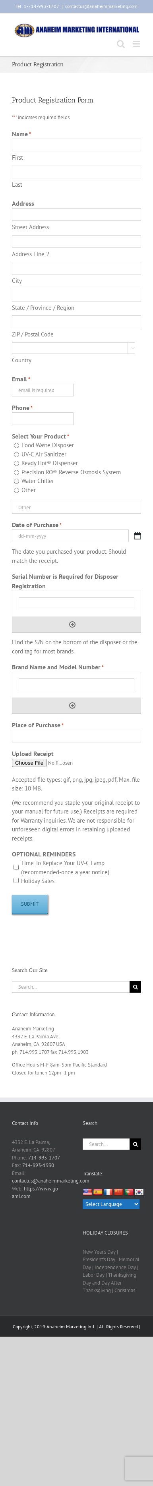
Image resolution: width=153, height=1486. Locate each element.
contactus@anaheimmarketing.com (101, 6)
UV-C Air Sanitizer (43, 454)
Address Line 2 (30, 254)
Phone (22, 408)
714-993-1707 (44, 1157)
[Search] (135, 987)
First (17, 157)
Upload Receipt (33, 753)
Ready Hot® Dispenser (49, 463)
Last (17, 184)
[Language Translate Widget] (111, 1204)
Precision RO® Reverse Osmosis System (71, 472)
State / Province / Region (43, 307)
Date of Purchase (37, 525)
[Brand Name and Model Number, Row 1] (76, 684)
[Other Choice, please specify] (76, 507)
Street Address (30, 227)
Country (21, 360)
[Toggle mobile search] (121, 44)
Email (21, 379)
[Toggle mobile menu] (137, 44)
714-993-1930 (38, 1165)
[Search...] (71, 987)
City (17, 280)
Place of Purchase (38, 725)
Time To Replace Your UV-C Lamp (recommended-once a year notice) (65, 867)
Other (28, 490)
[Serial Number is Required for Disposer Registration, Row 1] (76, 603)
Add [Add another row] (72, 624)
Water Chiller (37, 481)
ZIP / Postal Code (33, 334)
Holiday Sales (37, 881)
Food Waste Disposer (47, 445)
